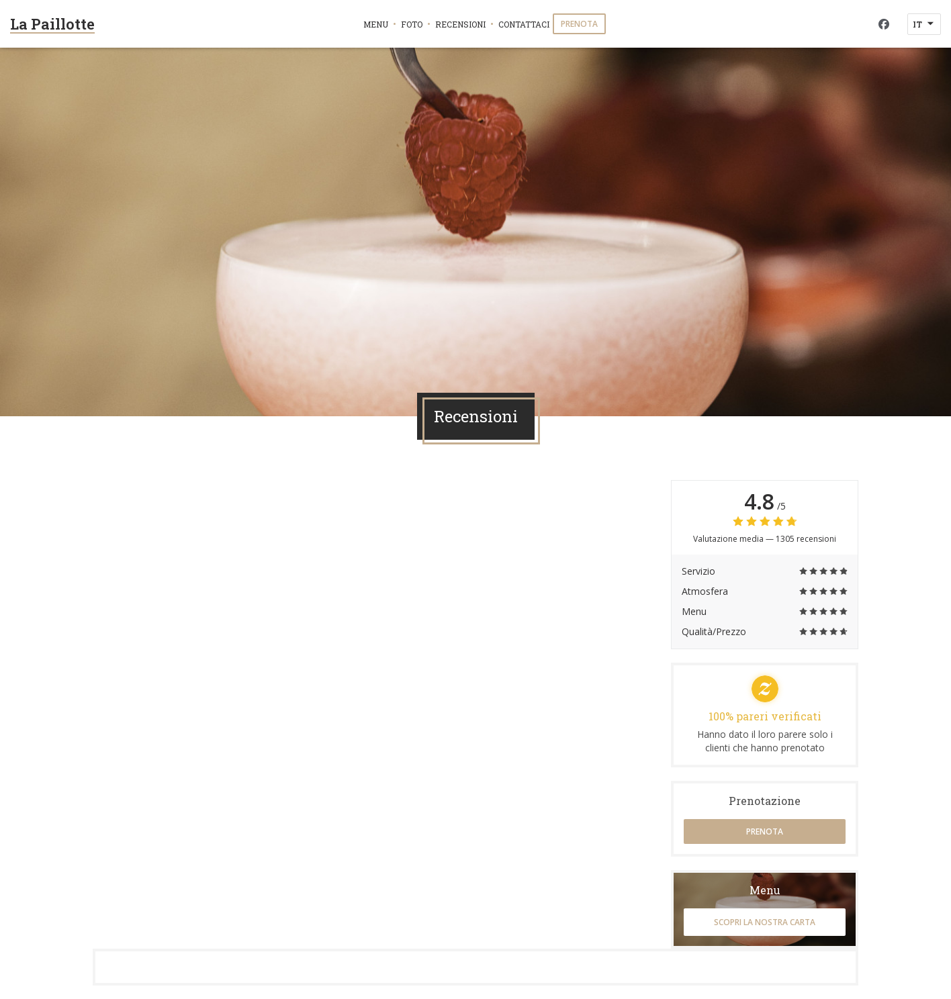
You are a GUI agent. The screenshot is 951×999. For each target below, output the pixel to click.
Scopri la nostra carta (764, 922)
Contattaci (523, 24)
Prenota (579, 24)
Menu (375, 24)
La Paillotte (52, 24)
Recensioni (460, 24)
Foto (411, 24)
